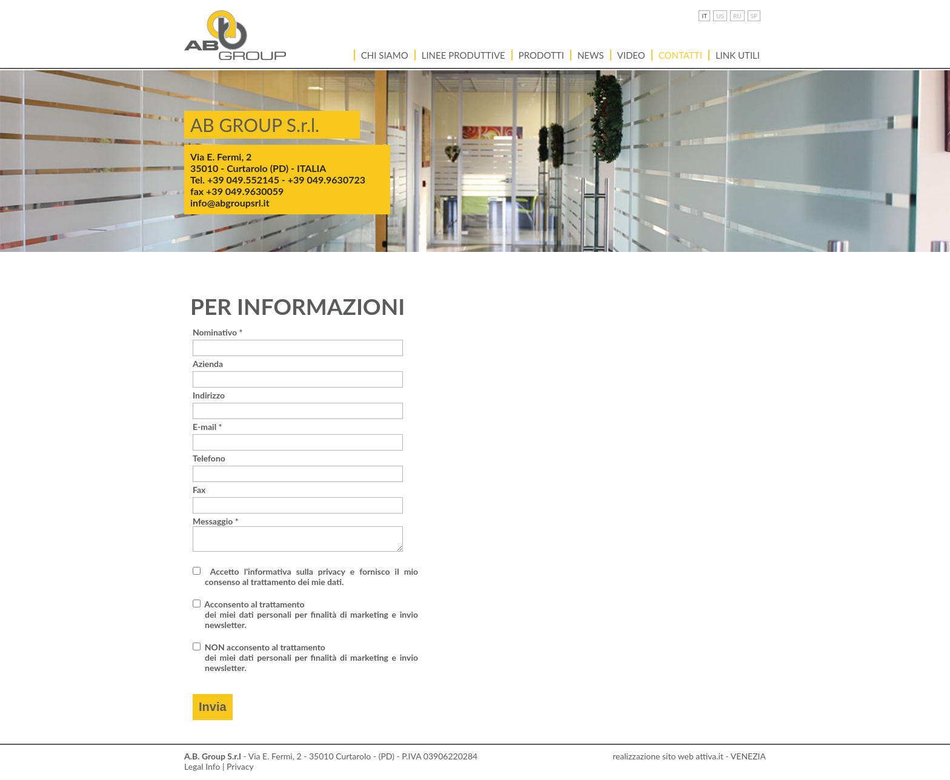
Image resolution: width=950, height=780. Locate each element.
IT (704, 15)
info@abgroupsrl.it (230, 202)
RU (737, 15)
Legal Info (202, 766)
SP (754, 15)
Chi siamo (384, 55)
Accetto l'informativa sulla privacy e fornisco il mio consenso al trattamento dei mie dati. (311, 576)
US (720, 15)
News (590, 55)
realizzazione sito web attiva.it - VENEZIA (689, 756)
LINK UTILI (738, 55)
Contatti (680, 55)
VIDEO (631, 55)
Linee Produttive (463, 55)
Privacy (240, 766)
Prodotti (541, 55)
